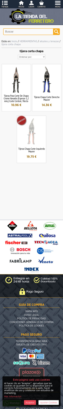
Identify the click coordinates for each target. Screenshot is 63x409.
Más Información (12, 397)
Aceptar (30, 402)
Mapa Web (31, 311)
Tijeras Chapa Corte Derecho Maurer (46, 98)
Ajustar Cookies (48, 402)
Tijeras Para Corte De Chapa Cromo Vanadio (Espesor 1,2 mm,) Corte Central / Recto (16, 98)
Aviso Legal (31, 315)
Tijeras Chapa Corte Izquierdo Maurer (31, 150)
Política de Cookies (31, 325)
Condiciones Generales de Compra (32, 322)
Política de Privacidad (31, 318)
